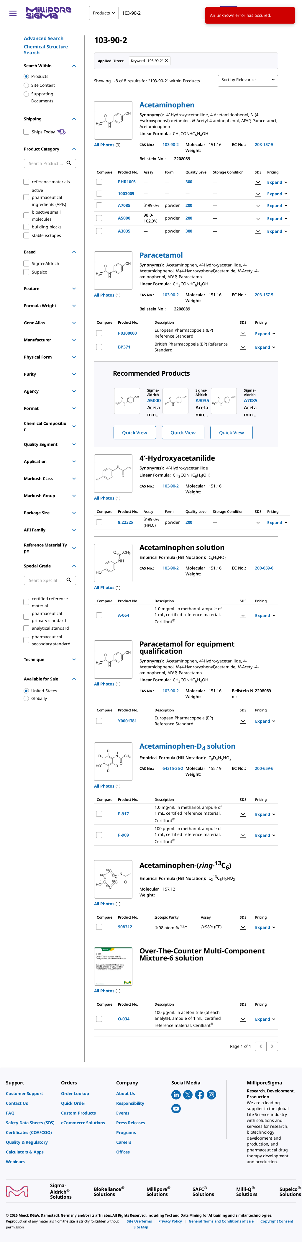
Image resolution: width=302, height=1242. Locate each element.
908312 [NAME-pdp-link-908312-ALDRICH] (125, 927)
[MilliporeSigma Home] (48, 13)
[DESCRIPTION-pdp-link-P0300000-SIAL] (192, 333)
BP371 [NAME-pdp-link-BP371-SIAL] (124, 347)
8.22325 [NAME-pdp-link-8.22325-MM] (125, 522)
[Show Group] (74, 289)
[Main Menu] (13, 13)
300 (189, 181)
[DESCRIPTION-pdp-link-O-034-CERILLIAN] (192, 1019)
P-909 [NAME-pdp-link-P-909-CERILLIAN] (123, 835)
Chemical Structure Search (46, 49)
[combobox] (163, 13)
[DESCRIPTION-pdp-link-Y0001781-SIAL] (192, 721)
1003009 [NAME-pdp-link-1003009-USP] (126, 193)
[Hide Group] (74, 66)
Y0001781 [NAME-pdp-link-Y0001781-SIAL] (127, 721)
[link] (30, 1093)
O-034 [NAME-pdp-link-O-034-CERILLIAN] (123, 1019)
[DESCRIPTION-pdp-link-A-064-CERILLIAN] (192, 615)
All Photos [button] (104, 145)
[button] (167, 104)
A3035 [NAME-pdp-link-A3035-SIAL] (124, 231)
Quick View (134, 432)
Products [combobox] (101, 13)
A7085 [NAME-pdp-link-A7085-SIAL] (124, 205)
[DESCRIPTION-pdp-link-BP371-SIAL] (192, 347)
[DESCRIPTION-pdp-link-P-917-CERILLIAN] (192, 814)
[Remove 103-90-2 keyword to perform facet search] (167, 61)
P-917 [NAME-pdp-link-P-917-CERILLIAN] (123, 813)
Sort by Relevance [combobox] (238, 79)
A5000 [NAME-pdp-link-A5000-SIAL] (124, 218)
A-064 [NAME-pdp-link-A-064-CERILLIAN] (123, 615)
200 (189, 205)
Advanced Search (43, 38)
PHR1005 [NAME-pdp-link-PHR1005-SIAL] (127, 181)
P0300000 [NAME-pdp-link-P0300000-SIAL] (127, 333)
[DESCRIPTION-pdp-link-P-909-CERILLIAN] (192, 835)
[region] (47, 691)
